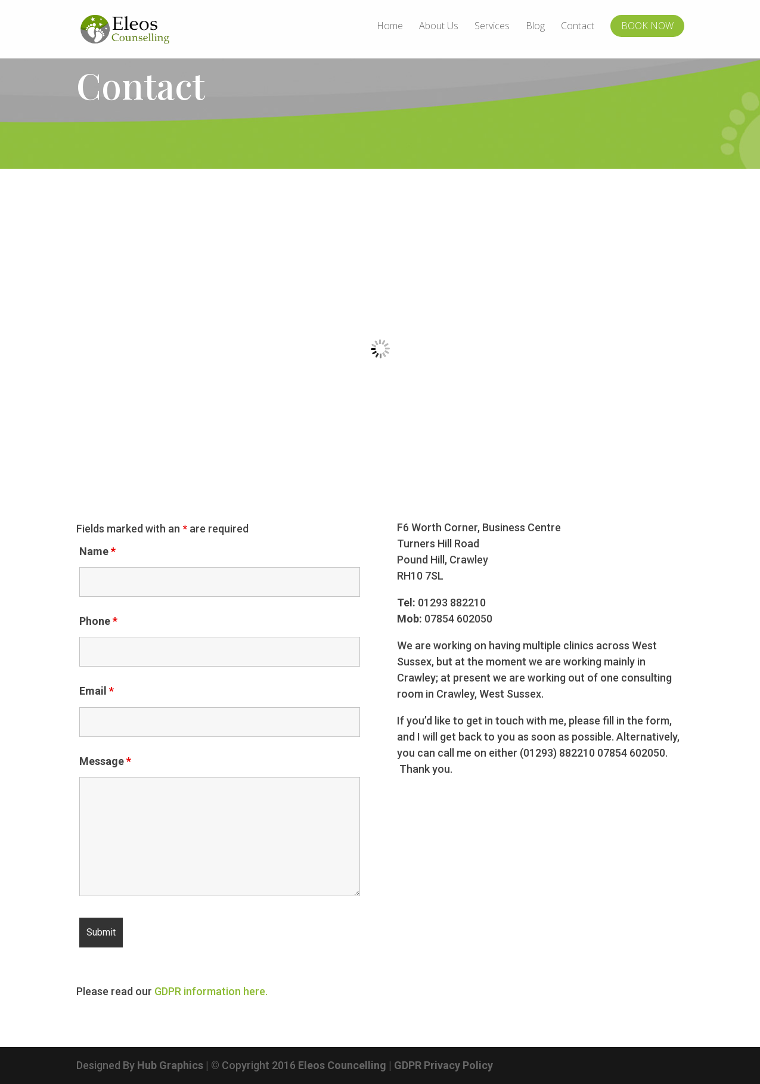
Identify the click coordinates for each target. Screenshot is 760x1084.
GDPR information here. (211, 991)
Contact (577, 26)
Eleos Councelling (342, 1065)
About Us (438, 26)
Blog (535, 26)
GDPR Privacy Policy (443, 1065)
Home (390, 26)
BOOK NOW (647, 25)
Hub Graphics (170, 1065)
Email (96, 691)
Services (492, 26)
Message (105, 761)
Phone (98, 621)
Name (97, 551)
